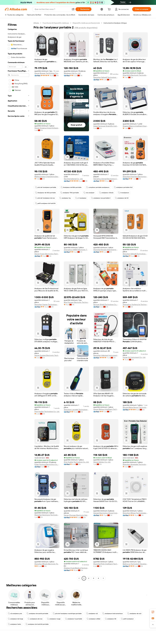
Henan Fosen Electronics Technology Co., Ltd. (46, 254)
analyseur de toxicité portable (37, 624)
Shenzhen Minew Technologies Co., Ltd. (135, 513)
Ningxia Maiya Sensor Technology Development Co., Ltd (135, 407)
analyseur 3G (110, 619)
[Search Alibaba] (52, 9)
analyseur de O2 (121, 198)
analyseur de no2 (134, 613)
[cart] (109, 10)
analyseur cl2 (92, 613)
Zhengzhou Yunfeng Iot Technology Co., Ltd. (135, 304)
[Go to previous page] (79, 578)
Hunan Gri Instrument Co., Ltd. (134, 357)
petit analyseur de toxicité (45, 203)
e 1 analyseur (80, 198)
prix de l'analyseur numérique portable (67, 613)
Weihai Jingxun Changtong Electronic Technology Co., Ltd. (46, 177)
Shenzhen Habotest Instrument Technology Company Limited (105, 355)
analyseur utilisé (93, 619)
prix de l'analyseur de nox (45, 198)
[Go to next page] (103, 578)
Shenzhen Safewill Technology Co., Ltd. (105, 77)
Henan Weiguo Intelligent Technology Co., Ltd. (105, 409)
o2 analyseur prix (15, 613)
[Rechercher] (83, 9)
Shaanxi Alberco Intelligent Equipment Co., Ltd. (135, 126)
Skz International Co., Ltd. (73, 179)
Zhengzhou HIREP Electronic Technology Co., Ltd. (76, 250)
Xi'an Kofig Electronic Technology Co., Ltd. (135, 75)
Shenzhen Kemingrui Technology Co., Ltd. (46, 515)
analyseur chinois (106, 193)
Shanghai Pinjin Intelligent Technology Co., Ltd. (105, 564)
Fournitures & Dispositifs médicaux (56, 23)
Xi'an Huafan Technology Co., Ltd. (46, 411)
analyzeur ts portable (73, 619)
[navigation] (18, 300)
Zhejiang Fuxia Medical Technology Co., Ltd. (76, 568)
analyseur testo (14, 624)
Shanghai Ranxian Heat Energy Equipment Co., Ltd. (105, 250)
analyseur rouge (53, 619)
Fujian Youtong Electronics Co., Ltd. (46, 464)
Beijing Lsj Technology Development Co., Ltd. (135, 564)
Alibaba (36, 23)
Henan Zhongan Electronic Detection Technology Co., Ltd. (76, 515)
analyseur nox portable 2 (100, 198)
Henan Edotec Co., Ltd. (102, 462)
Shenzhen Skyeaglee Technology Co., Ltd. (135, 464)
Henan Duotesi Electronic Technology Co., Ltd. (46, 355)
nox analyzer (88, 193)
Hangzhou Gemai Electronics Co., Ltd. (105, 179)
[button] (73, 9)
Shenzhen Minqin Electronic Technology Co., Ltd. (46, 564)
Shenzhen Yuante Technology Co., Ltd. (46, 304)
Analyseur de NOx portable (71, 187)
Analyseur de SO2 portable (45, 193)
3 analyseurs (123, 193)
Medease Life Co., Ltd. (72, 73)
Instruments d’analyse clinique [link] (115, 23)
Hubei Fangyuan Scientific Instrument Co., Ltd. (105, 126)
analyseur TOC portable (69, 193)
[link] (153, 612)
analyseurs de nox (35, 619)
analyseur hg (65, 198)
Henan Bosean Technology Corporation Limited (46, 73)
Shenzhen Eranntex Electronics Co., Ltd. (135, 177)
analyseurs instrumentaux (112, 613)
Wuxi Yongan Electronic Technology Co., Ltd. (76, 302)
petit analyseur (127, 619)
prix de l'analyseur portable (45, 187)
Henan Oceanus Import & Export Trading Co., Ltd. (46, 128)
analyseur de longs (15, 619)
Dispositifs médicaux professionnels (86, 23)
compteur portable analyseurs (97, 187)
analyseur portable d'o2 (123, 187)
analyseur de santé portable (37, 613)
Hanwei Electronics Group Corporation (105, 513)
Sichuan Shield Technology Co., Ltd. (105, 304)
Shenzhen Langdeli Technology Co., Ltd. (76, 410)
